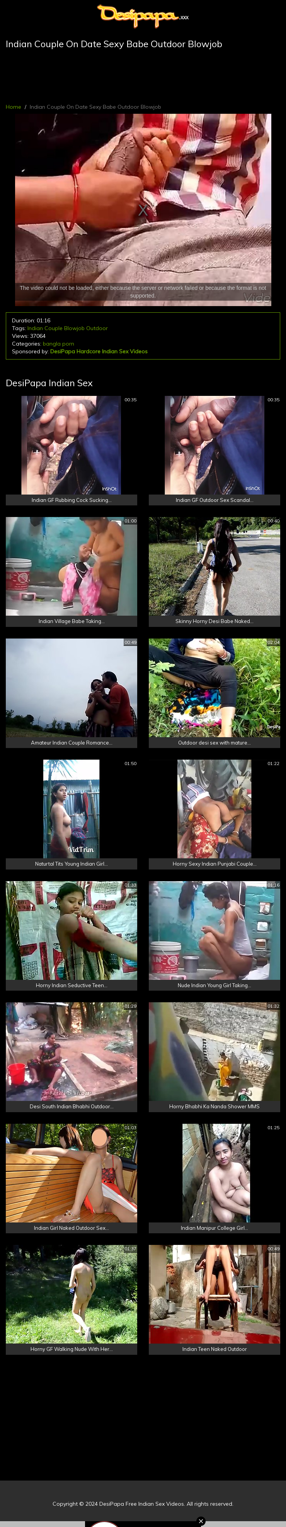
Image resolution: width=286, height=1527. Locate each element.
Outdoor (97, 328)
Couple (53, 328)
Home (13, 106)
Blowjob (74, 328)
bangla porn (58, 343)
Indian (35, 328)
